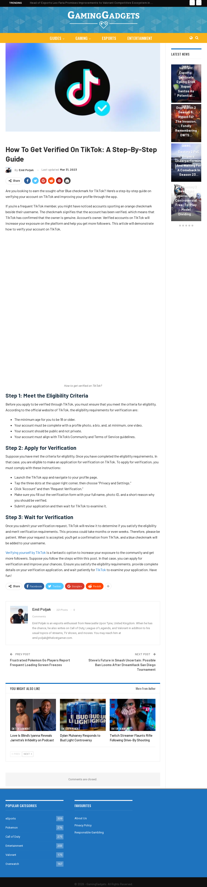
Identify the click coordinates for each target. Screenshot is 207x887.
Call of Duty (13, 836)
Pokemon (12, 827)
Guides (54, 38)
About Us (81, 818)
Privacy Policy (83, 825)
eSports (109, 38)
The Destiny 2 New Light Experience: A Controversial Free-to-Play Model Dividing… (186, 200)
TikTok (101, 570)
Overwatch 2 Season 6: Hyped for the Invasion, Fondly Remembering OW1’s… (186, 121)
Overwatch (12, 864)
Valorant (11, 854)
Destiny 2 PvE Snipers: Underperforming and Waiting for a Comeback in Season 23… (189, 163)
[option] (186, 143)
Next (28, 754)
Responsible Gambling (89, 832)
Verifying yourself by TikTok (26, 552)
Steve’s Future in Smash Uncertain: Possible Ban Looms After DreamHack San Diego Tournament (122, 664)
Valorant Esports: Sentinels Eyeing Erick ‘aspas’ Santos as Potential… (186, 81)
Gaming (81, 38)
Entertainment (140, 38)
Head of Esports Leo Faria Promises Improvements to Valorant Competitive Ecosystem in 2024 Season (99, 2)
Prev (16, 754)
